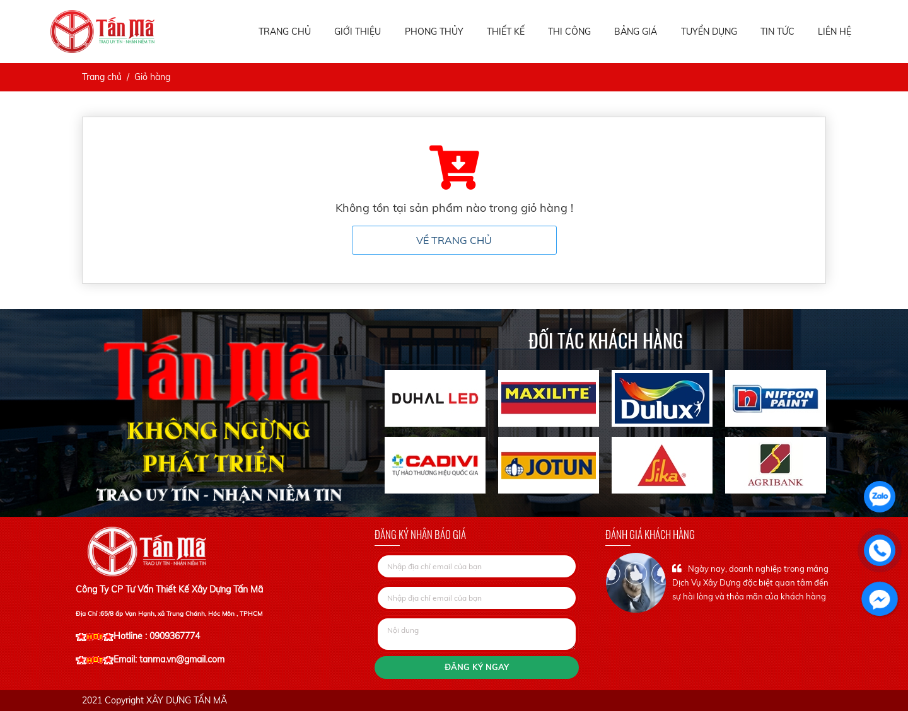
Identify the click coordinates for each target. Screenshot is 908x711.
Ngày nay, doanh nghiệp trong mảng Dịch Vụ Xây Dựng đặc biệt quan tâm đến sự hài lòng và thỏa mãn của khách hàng (750, 582)
